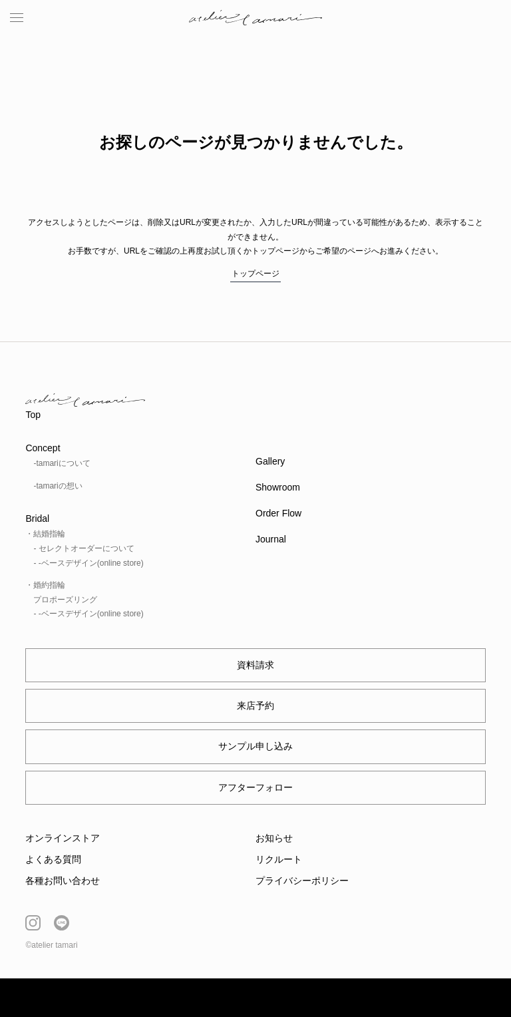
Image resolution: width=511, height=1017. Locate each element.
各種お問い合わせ (62, 880)
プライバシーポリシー (302, 880)
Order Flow (278, 513)
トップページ (255, 273)
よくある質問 (53, 859)
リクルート (279, 859)
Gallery (270, 461)
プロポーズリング (65, 599)
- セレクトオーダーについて (83, 548)
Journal (271, 539)
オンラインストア (62, 838)
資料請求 (255, 665)
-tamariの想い (57, 486)
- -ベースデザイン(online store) (88, 563)
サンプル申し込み (255, 746)
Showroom (278, 487)
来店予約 (255, 705)
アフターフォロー (255, 787)
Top (33, 414)
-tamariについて (61, 463)
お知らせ (274, 838)
